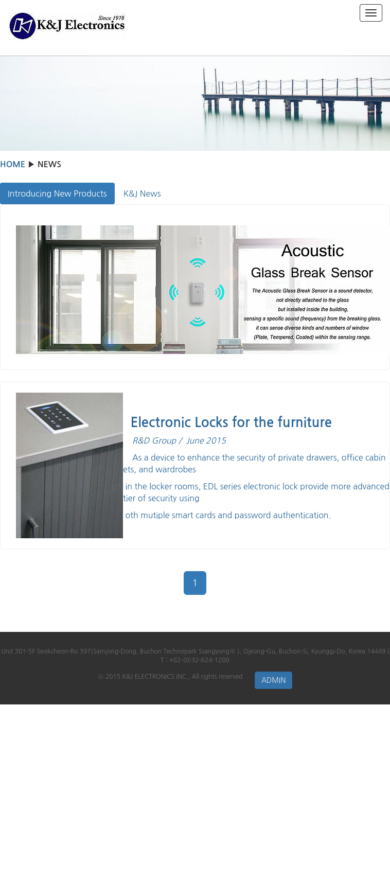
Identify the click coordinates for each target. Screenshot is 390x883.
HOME (12, 164)
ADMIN (273, 680)
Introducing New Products (57, 193)
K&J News (142, 193)
